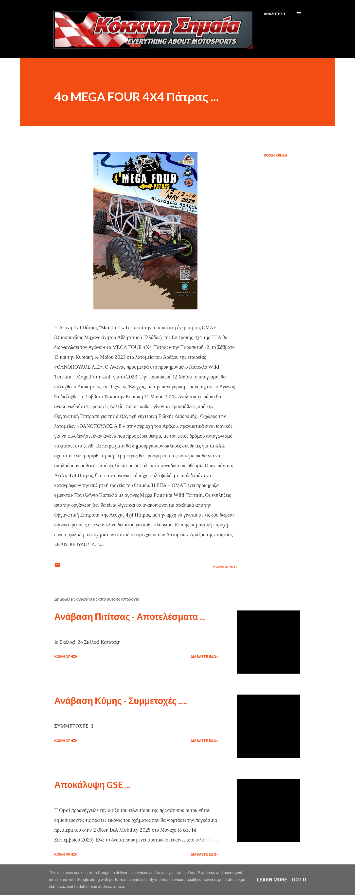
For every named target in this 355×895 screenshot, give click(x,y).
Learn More (272, 880)
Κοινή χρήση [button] (275, 155)
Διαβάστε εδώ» (204, 656)
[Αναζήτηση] (274, 14)
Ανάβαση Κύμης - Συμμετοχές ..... (120, 700)
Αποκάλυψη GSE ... (92, 784)
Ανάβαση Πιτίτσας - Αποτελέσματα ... (129, 616)
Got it (299, 880)
